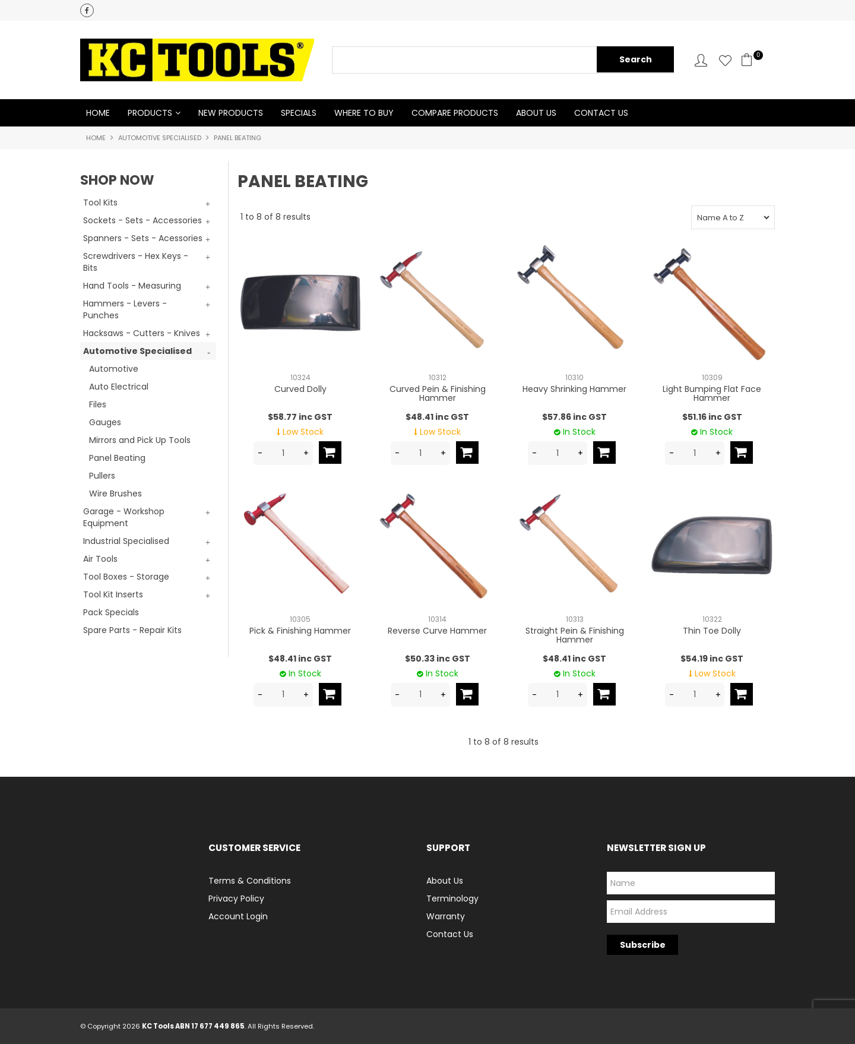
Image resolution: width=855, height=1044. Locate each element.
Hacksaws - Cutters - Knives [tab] (141, 333)
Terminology (452, 898)
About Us (536, 113)
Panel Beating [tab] (117, 458)
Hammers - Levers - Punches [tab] (125, 309)
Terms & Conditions (249, 881)
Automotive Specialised (159, 138)
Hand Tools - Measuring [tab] (132, 286)
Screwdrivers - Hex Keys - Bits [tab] (135, 262)
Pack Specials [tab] (111, 612)
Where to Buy (364, 113)
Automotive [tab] (113, 369)
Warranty (445, 916)
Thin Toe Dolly (712, 631)
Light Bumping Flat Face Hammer (712, 393)
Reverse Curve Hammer (437, 631)
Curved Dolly (300, 389)
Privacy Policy (236, 898)
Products (150, 113)
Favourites (725, 60)
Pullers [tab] (102, 476)
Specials (298, 113)
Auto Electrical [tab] (118, 387)
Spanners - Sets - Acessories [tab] (142, 238)
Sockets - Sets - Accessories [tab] (142, 220)
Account (701, 60)
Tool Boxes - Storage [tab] (126, 577)
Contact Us (601, 113)
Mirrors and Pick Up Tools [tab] (140, 440)
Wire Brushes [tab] (115, 493)
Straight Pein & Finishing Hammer (574, 635)
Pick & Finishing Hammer (300, 631)
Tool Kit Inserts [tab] (113, 594)
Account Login (238, 916)
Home (98, 113)
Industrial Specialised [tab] (126, 541)
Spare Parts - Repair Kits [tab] (132, 630)
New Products (230, 113)
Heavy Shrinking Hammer (574, 389)
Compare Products (454, 113)
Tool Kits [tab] (100, 202)
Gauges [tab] (105, 422)
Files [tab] (97, 404)
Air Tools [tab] (100, 559)
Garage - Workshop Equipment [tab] (123, 517)
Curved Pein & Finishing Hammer (438, 393)
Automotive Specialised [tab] (137, 351)
